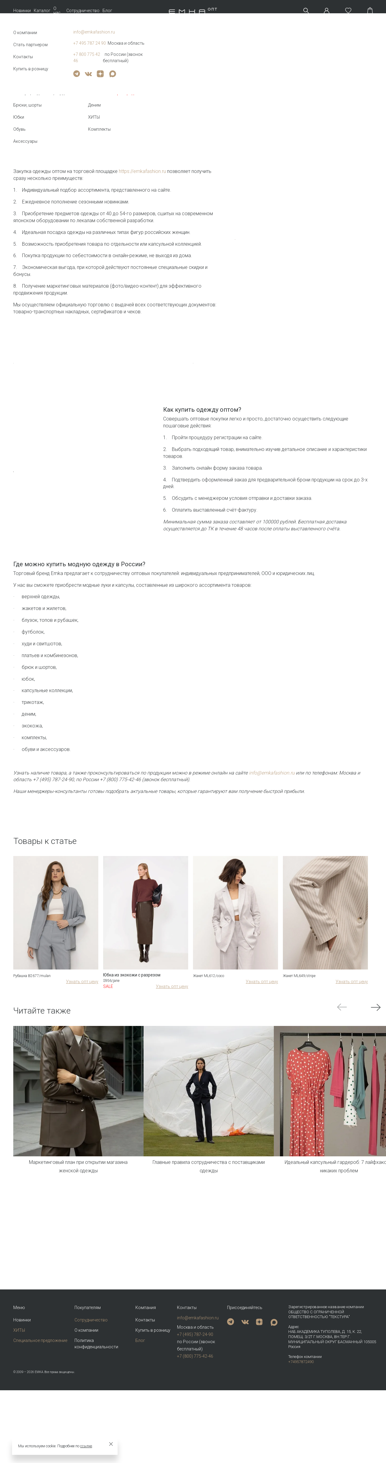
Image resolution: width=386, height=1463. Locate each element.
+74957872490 (301, 1434)
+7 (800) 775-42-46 (195, 1428)
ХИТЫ (19, 1403)
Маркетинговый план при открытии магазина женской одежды (78, 1353)
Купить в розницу (152, 1403)
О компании (86, 1403)
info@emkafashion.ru (198, 1390)
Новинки (22, 10)
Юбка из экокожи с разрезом (131, 1161)
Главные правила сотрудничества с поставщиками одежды (209, 1353)
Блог (107, 10)
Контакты (145, 1392)
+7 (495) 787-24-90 (195, 1407)
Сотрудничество (83, 10)
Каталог (42, 10)
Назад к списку (26, 95)
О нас (57, 10)
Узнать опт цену (82, 1168)
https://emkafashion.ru (142, 171)
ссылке (86, 1446)
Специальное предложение (40, 1413)
